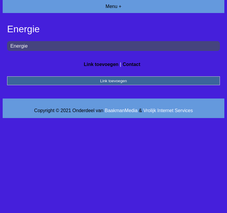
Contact (131, 64)
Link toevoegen (101, 64)
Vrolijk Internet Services (168, 110)
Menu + (113, 6)
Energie (19, 46)
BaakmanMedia (121, 110)
